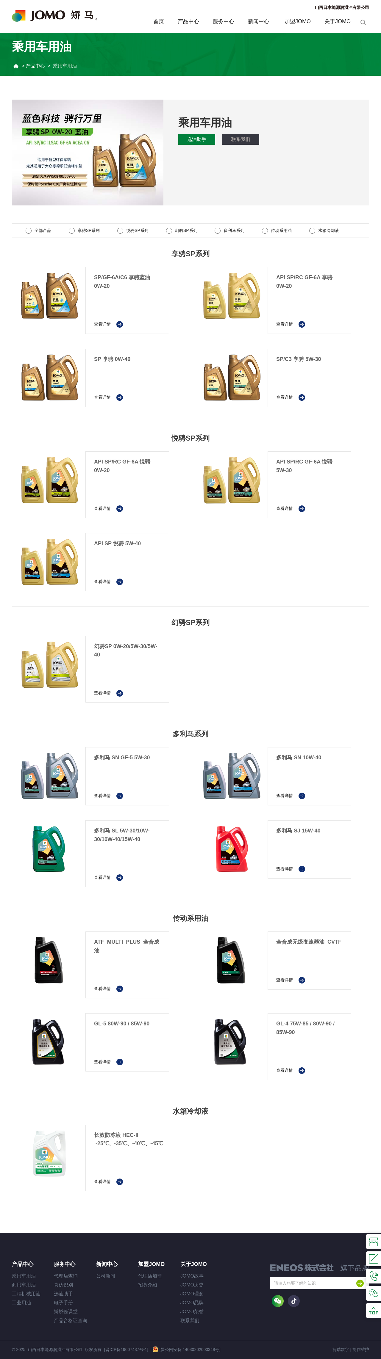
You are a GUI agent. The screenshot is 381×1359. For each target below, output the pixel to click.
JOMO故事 (192, 1275)
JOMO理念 (192, 1293)
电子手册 (63, 1302)
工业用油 (21, 1302)
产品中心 (188, 21)
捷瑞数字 (340, 1349)
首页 (158, 21)
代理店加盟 (150, 1275)
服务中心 (223, 21)
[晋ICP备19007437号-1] (126, 1349)
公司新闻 (105, 1275)
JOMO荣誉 (192, 1311)
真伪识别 (63, 1284)
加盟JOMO (298, 21)
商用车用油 (24, 1284)
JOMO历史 (192, 1284)
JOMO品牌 (192, 1302)
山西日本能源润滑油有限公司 (342, 7)
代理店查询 (66, 1275)
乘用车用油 (24, 1275)
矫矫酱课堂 (66, 1311)
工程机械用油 (26, 1293)
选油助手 (196, 139)
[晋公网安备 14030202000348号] (186, 1349)
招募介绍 (147, 1284)
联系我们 (240, 139)
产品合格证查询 (70, 1320)
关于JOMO (337, 21)
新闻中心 (259, 21)
